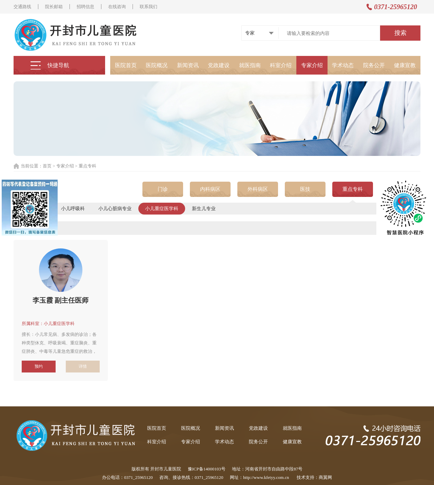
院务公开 (374, 65)
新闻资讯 (188, 65)
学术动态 (343, 65)
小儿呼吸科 (73, 208)
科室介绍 (281, 65)
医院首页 (126, 65)
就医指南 (250, 65)
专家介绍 (312, 65)
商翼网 (325, 477)
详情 (83, 366)
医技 (305, 189)
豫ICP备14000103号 (206, 468)
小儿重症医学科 (161, 208)
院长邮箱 (54, 6)
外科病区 (258, 189)
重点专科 (352, 189)
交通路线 (22, 6)
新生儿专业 (204, 208)
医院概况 (156, 65)
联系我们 (148, 6)
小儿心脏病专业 (115, 208)
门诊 (163, 189)
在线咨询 (117, 6)
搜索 (400, 32)
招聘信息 (85, 6)
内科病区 (210, 189)
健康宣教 (405, 65)
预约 (39, 366)
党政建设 (219, 65)
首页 (47, 165)
